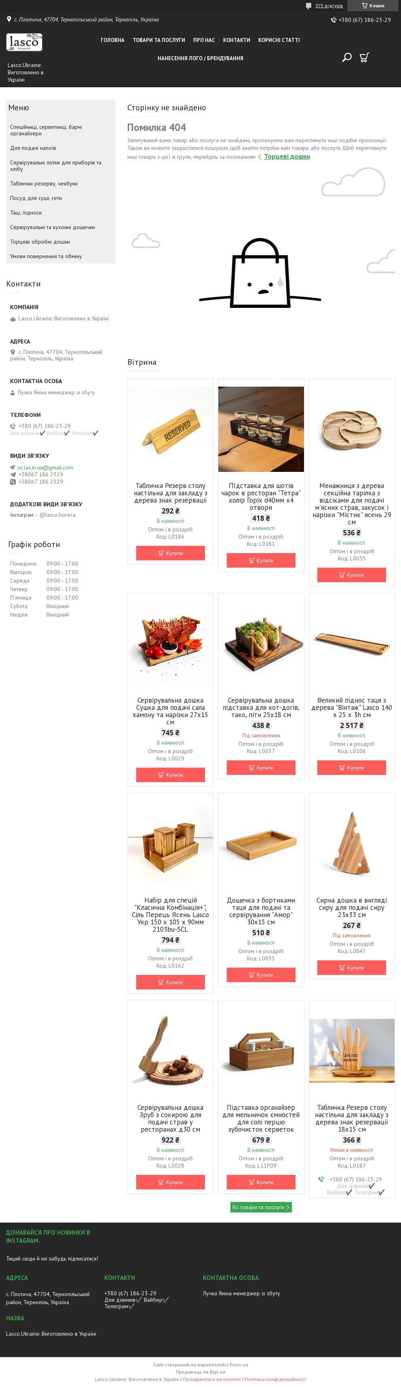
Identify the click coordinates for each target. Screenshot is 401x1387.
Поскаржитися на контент (212, 1379)
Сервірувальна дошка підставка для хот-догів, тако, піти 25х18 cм (261, 707)
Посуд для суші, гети (36, 198)
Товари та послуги (159, 40)
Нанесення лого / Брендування (200, 58)
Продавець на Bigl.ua (200, 1372)
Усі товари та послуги (258, 1207)
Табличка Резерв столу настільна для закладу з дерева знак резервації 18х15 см (351, 1118)
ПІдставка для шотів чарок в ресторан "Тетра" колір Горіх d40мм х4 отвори (261, 496)
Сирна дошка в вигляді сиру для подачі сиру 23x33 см (352, 907)
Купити (174, 553)
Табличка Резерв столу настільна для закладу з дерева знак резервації (170, 493)
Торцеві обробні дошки (40, 241)
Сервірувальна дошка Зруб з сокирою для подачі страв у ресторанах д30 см (170, 1118)
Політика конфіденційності (275, 1379)
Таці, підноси (26, 212)
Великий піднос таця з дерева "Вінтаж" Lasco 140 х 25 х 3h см (351, 707)
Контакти (236, 40)
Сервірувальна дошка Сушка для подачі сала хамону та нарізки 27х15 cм (170, 711)
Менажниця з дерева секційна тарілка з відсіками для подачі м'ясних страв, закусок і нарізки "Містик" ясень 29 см (351, 504)
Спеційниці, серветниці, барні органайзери (46, 130)
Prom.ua (239, 1365)
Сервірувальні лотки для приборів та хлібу (55, 166)
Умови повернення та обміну (46, 256)
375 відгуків (329, 5)
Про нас (204, 40)
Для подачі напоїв (33, 148)
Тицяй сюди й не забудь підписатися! (52, 1258)
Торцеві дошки (287, 156)
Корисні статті (279, 40)
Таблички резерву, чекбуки (44, 183)
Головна (113, 40)
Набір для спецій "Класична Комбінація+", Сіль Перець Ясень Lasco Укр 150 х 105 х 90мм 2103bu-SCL (170, 915)
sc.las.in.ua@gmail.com (45, 467)
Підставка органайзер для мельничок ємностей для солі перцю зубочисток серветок (261, 1118)
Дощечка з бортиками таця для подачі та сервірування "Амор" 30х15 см (261, 911)
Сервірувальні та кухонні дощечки (52, 227)
